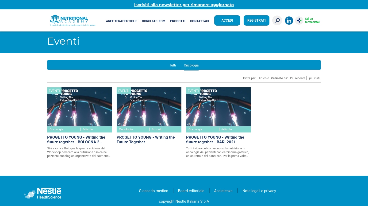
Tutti (172, 65)
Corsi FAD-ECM (153, 21)
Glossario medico (153, 191)
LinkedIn (289, 20)
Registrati (256, 20)
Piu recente (297, 78)
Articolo (263, 78)
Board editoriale (191, 191)
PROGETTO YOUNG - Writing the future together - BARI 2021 (215, 139)
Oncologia (191, 65)
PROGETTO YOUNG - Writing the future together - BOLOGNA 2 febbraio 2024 (76, 140)
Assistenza (223, 191)
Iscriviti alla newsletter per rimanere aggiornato (184, 4)
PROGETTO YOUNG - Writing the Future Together (146, 139)
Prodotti (177, 21)
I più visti (314, 78)
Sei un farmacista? (312, 20)
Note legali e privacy (259, 191)
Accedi (227, 20)
